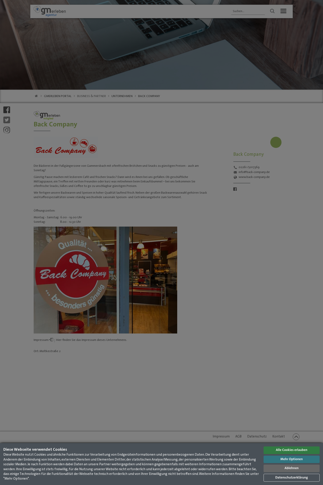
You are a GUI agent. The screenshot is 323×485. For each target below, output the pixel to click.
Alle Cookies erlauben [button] (292, 450)
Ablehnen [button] (292, 468)
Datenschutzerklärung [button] (291, 477)
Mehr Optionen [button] (291, 459)
